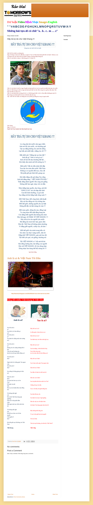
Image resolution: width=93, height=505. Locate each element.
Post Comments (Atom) (19, 497)
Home (32, 494)
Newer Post (10, 494)
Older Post (55, 494)
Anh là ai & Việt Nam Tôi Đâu (24, 258)
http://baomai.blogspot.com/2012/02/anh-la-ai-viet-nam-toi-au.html (30, 293)
